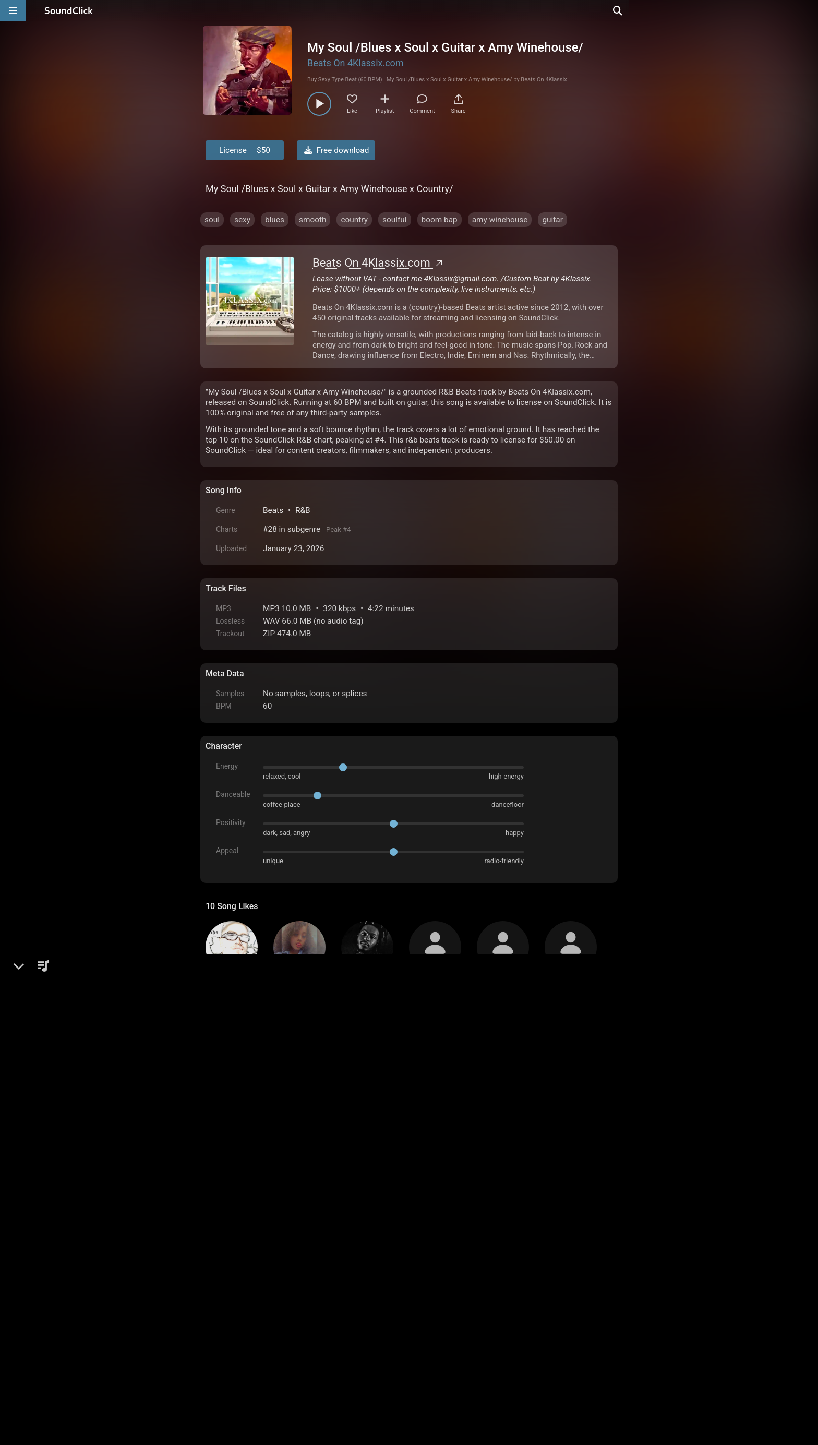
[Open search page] (807, 10)
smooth (313, 219)
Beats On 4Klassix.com (355, 62)
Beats (273, 510)
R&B (302, 510)
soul (212, 219)
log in (284, 1211)
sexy (242, 219)
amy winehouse (500, 219)
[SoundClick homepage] (68, 10)
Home (221, 1326)
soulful (394, 219)
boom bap (440, 219)
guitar (552, 219)
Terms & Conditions (301, 1326)
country (354, 219)
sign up (247, 1211)
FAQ (249, 1326)
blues (274, 219)
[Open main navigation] (13, 10)
